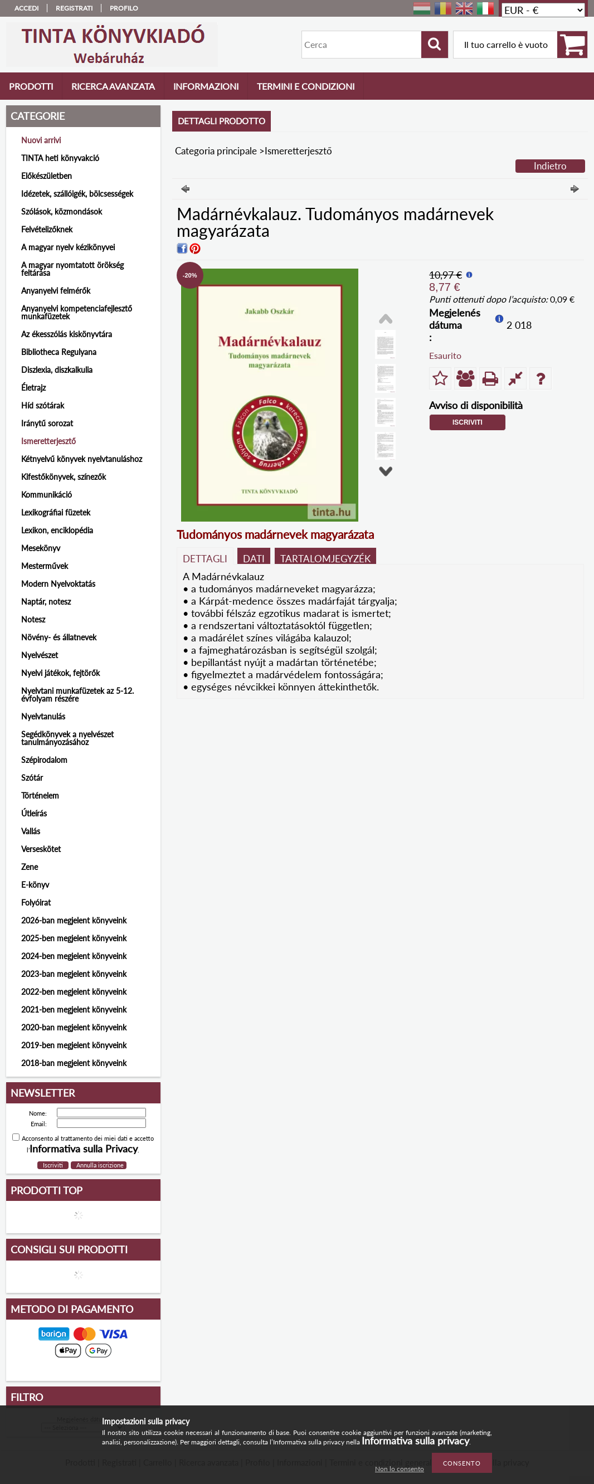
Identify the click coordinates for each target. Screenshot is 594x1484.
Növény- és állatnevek (58, 637)
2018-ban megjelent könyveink (73, 1063)
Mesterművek (44, 566)
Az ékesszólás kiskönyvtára (66, 334)
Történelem (40, 795)
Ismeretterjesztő (48, 441)
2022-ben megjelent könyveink (73, 991)
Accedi (26, 8)
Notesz (33, 619)
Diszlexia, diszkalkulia (56, 369)
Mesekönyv (40, 548)
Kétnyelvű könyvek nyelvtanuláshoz (81, 459)
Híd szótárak (42, 405)
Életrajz (33, 387)
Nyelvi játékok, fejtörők (60, 673)
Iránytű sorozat (47, 423)
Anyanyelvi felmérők (55, 290)
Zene (29, 867)
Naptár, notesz (46, 601)
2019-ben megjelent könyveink (73, 1045)
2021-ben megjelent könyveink (73, 1009)
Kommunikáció (46, 494)
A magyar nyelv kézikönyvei (68, 247)
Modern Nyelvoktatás (58, 583)
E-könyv (35, 884)
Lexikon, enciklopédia (57, 530)
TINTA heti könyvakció (60, 158)
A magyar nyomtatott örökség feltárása (72, 269)
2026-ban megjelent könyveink (73, 920)
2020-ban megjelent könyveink (73, 1027)
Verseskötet (41, 849)
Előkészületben (46, 176)
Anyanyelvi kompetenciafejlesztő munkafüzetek (76, 312)
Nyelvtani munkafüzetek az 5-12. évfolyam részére (77, 694)
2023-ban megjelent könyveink (73, 974)
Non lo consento (399, 1468)
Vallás (30, 831)
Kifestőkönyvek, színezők (63, 476)
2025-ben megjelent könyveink (73, 938)
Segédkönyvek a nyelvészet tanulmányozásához (67, 738)
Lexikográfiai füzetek (55, 512)
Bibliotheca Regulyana (58, 352)
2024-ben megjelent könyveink (73, 956)
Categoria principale (216, 151)
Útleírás (34, 813)
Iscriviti (467, 422)
